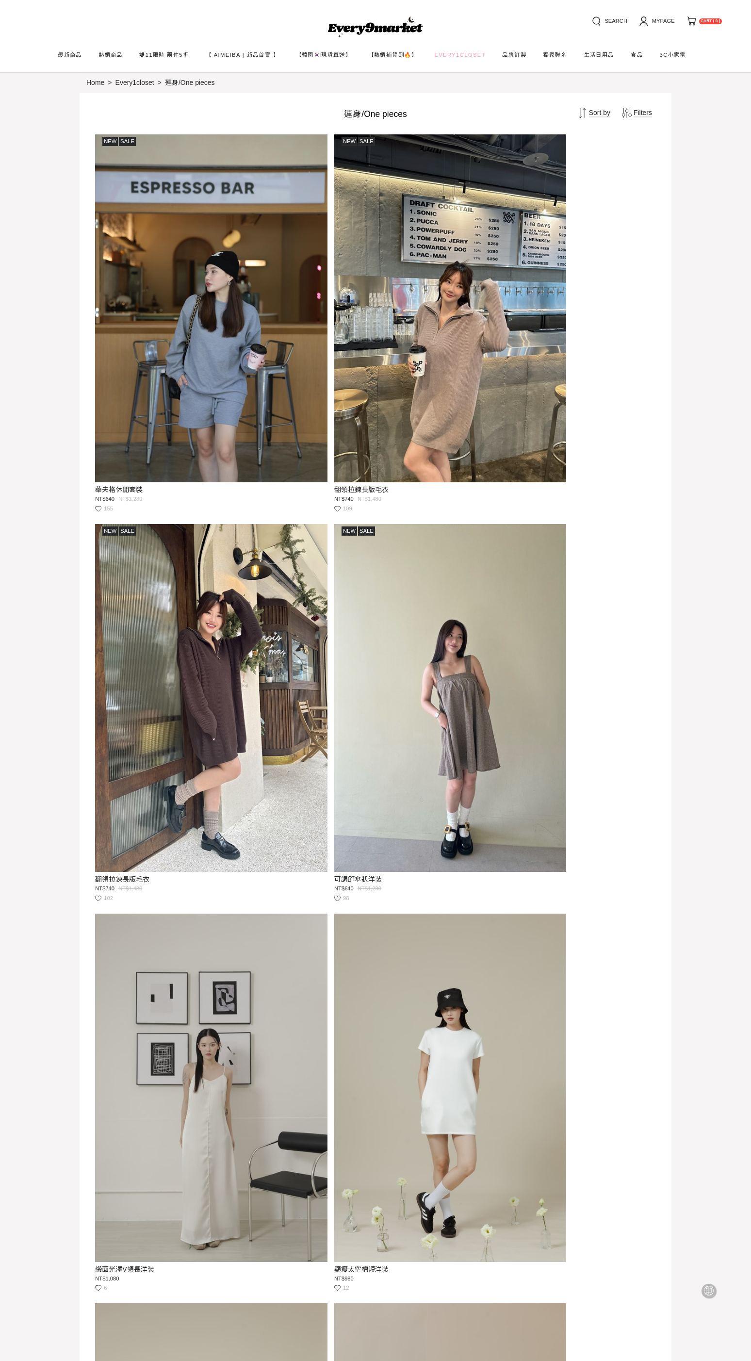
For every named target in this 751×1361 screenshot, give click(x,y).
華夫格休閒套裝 (120, 340)
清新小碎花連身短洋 (553, 1060)
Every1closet (134, 82)
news (149, 1206)
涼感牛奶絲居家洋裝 (269, 1060)
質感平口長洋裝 (546, 820)
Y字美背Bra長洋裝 (266, 820)
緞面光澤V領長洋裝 (126, 580)
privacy (232, 1206)
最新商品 (70, 55)
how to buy (103, 1206)
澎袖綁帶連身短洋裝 (553, 580)
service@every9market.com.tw (177, 1275)
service (188, 1206)
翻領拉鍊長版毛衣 (266, 340)
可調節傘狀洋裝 (546, 340)
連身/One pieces (190, 82)
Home (95, 82)
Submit (378, 1245)
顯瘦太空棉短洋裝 (266, 580)
